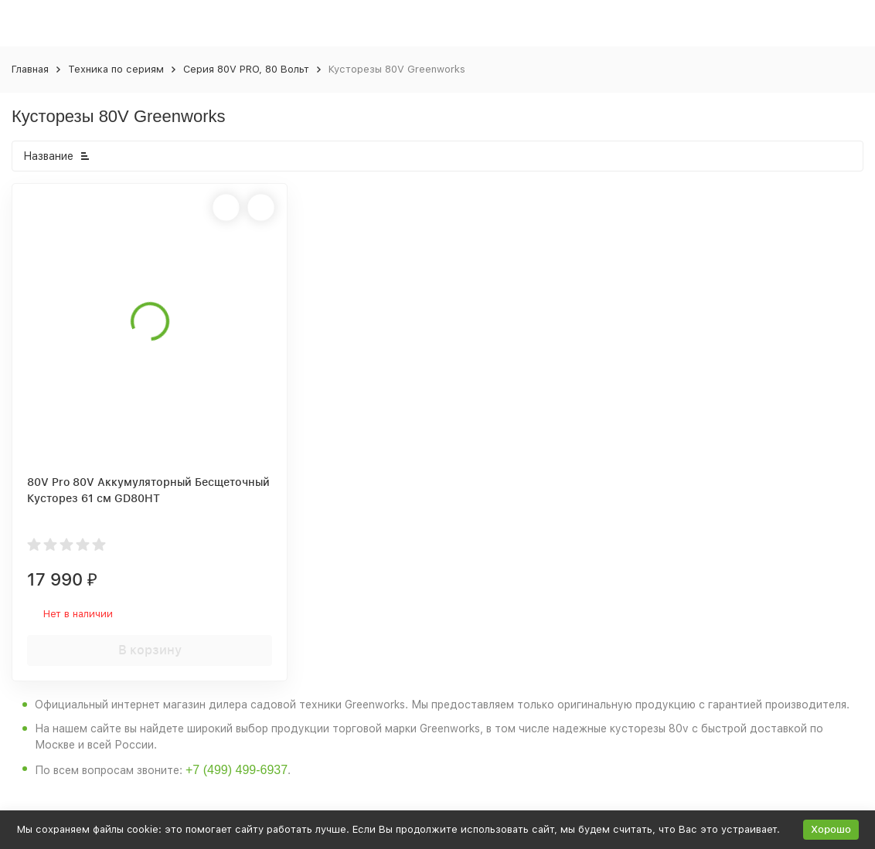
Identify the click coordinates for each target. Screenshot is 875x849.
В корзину (150, 650)
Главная (30, 69)
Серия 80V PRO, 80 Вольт (246, 69)
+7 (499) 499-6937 (237, 769)
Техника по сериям (116, 69)
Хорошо (831, 829)
